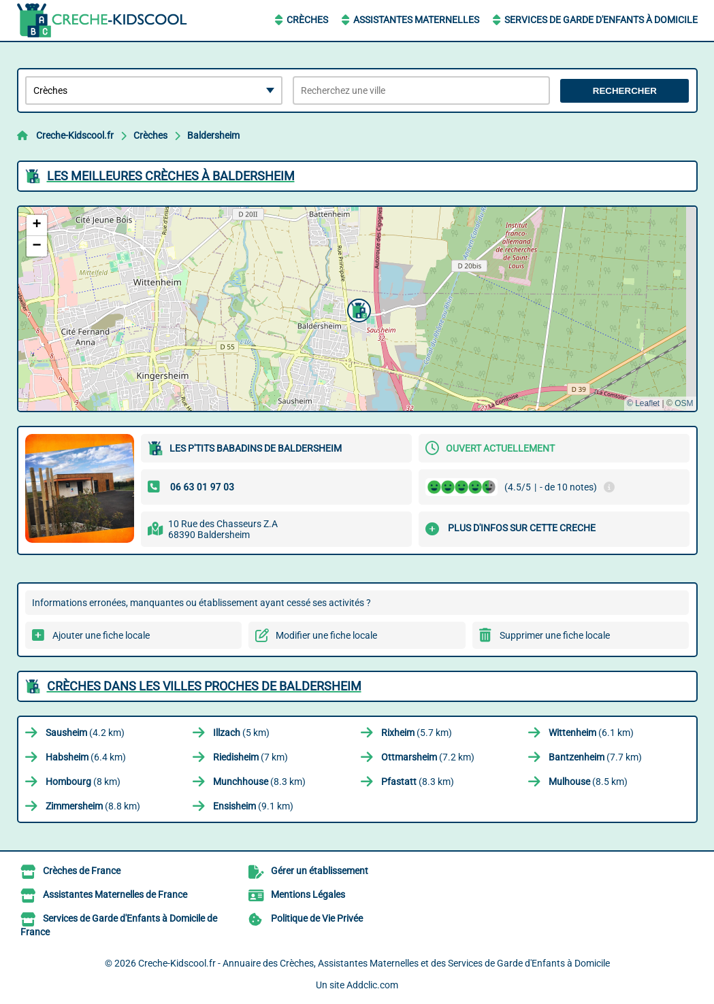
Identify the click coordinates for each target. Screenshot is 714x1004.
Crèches (307, 19)
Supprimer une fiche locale (555, 635)
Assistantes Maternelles (416, 19)
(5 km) (241, 732)
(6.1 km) (591, 732)
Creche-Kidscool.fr (75, 135)
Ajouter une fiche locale (101, 635)
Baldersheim (213, 135)
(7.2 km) (427, 757)
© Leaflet (643, 403)
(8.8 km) (93, 806)
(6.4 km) (86, 757)
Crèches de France (81, 870)
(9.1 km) (253, 806)
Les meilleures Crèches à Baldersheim (171, 176)
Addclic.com (372, 985)
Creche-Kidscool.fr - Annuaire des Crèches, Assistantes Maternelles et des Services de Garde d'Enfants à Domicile (374, 963)
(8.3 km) (259, 781)
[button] (357, 309)
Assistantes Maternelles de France (115, 894)
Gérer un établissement (319, 870)
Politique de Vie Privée (317, 918)
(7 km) (250, 757)
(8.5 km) (588, 781)
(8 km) (83, 781)
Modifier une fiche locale (326, 635)
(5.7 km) (416, 732)
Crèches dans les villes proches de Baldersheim (204, 686)
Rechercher (625, 91)
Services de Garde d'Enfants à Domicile (601, 19)
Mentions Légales (308, 894)
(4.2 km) (85, 732)
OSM (684, 403)
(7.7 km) (595, 757)
